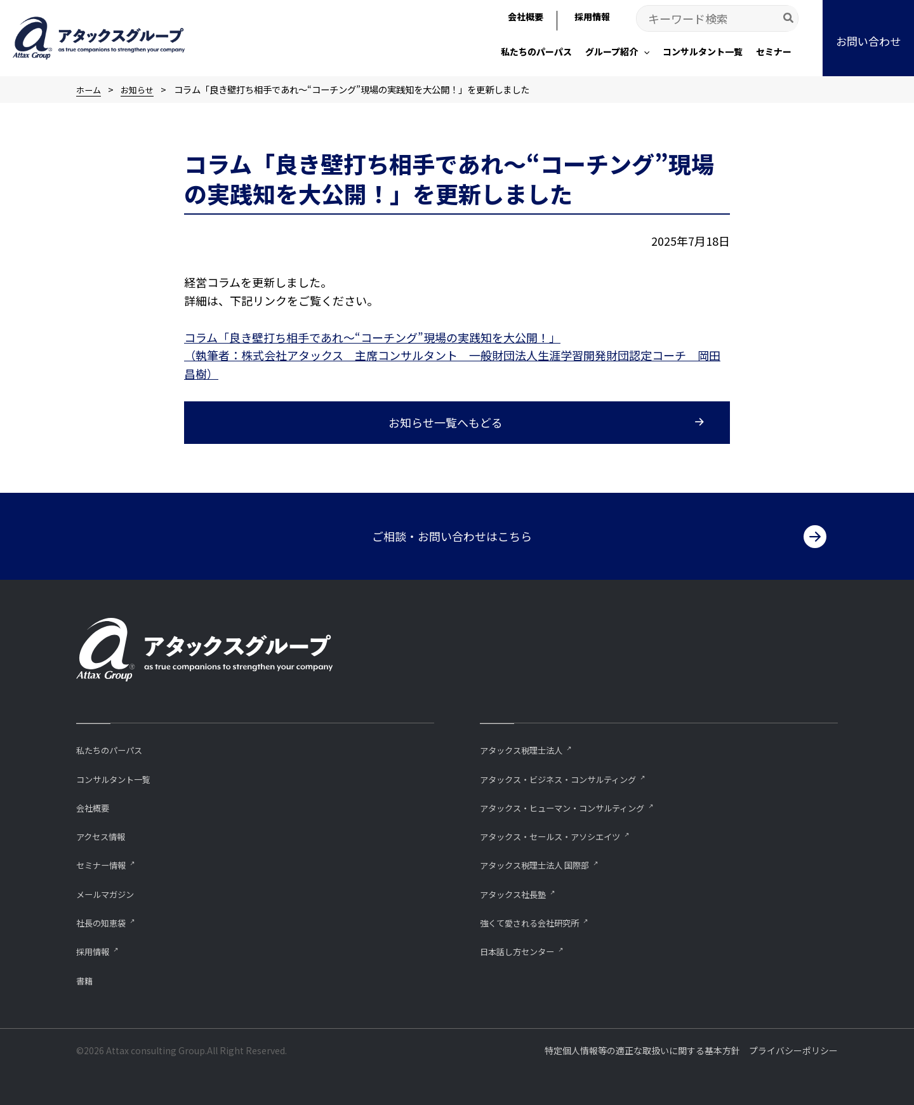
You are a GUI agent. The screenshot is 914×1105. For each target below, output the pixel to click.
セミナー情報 (104, 862)
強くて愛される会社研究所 (537, 921)
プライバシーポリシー (793, 1050)
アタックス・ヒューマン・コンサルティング (575, 805)
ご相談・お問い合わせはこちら (452, 533)
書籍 (85, 979)
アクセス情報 (104, 834)
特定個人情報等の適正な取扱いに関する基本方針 (642, 1050)
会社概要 (95, 805)
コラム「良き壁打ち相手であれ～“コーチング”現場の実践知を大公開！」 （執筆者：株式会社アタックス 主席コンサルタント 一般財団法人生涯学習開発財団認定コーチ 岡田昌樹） (452, 355)
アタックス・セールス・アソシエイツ (561, 834)
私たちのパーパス (114, 746)
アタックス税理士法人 (527, 746)
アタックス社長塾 (518, 892)
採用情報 (95, 950)
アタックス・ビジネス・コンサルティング (570, 775)
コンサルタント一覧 (119, 775)
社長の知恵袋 (104, 921)
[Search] (789, 18)
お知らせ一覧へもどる (445, 422)
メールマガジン (109, 892)
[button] (868, 38)
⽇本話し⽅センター (523, 950)
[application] (643, 51)
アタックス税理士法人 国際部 (543, 862)
